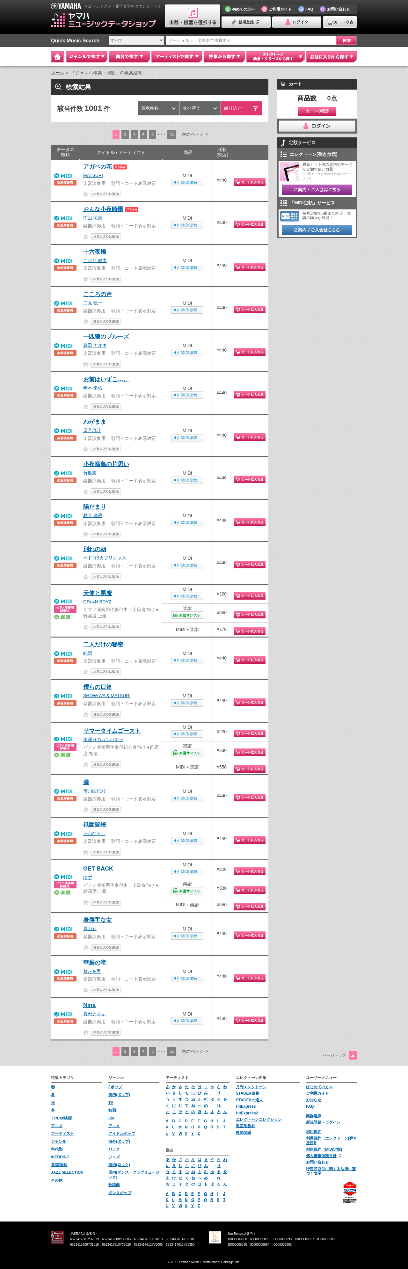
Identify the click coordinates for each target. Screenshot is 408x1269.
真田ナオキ (94, 1013)
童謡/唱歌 (59, 1165)
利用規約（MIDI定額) (324, 1149)
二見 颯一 (92, 302)
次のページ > (195, 134)
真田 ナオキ (95, 345)
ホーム (57, 72)
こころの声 (97, 294)
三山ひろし (94, 833)
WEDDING (60, 1157)
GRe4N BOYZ (97, 601)
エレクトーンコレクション (259, 1119)
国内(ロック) (119, 1165)
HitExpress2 (247, 1113)
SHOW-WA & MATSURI (106, 695)
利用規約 (313, 1131)
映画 (112, 1110)
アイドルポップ (121, 1133)
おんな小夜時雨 (103, 209)
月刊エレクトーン (251, 1087)
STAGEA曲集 (247, 1093)
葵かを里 (92, 971)
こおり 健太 (95, 260)
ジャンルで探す (86, 56)
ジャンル (58, 1141)
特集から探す (224, 56)
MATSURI (93, 175)
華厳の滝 (94, 962)
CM (111, 1118)
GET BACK (98, 868)
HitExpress (246, 1106)
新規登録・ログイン (323, 1122)
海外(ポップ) (119, 1141)
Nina (89, 1005)
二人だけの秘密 (103, 644)
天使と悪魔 (97, 593)
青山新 (90, 928)
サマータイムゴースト (112, 731)
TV (110, 1102)
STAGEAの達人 (249, 1100)
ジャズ (114, 1157)
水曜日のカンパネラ (103, 739)
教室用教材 (245, 1126)
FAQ (310, 1106)
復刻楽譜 (243, 1132)
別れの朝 (94, 549)
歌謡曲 (114, 1185)
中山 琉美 (92, 217)
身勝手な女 (97, 920)
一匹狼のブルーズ (106, 336)
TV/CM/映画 (61, 1118)
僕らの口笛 (97, 687)
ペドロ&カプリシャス (104, 557)
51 (172, 134)
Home (57, 56)
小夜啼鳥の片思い (106, 464)
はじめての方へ (319, 1087)
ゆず (87, 877)
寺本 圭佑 (92, 387)
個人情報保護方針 (321, 1156)
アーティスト (62, 1133)
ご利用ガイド (317, 1093)
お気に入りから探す (331, 56)
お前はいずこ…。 (106, 379)
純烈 (87, 653)
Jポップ (115, 1087)
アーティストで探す (176, 56)
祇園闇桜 (94, 824)
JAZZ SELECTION (67, 1172)
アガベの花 (97, 167)
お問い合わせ (317, 1162)
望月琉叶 (92, 430)
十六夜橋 (94, 252)
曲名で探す (129, 56)
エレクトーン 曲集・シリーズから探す (275, 56)
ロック (114, 1149)
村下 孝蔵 (92, 515)
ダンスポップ (119, 1193)
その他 (56, 1180)
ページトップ (334, 1055)
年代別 (56, 1149)
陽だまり (94, 507)
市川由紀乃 (94, 790)
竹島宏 (90, 473)
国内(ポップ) (119, 1094)
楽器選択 (313, 1116)
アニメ (56, 1126)
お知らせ (313, 1100)
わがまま (94, 422)
